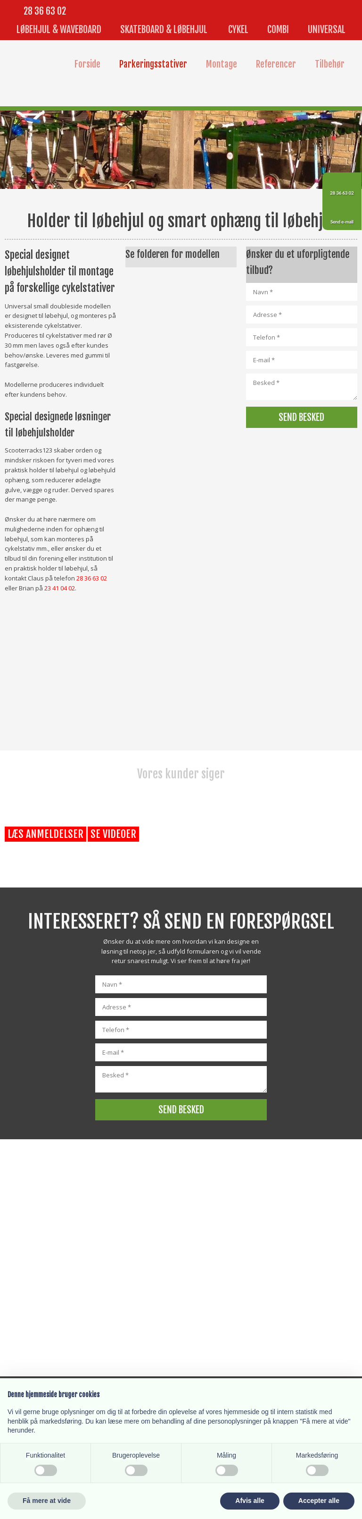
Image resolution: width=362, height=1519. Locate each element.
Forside (87, 64)
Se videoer (113, 834)
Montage (221, 64)
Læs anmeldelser (45, 834)
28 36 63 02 (45, 11)
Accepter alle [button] (318, 1500)
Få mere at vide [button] (47, 1500)
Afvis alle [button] (249, 1500)
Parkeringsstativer (153, 64)
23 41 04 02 (59, 588)
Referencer (276, 64)
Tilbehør (330, 64)
